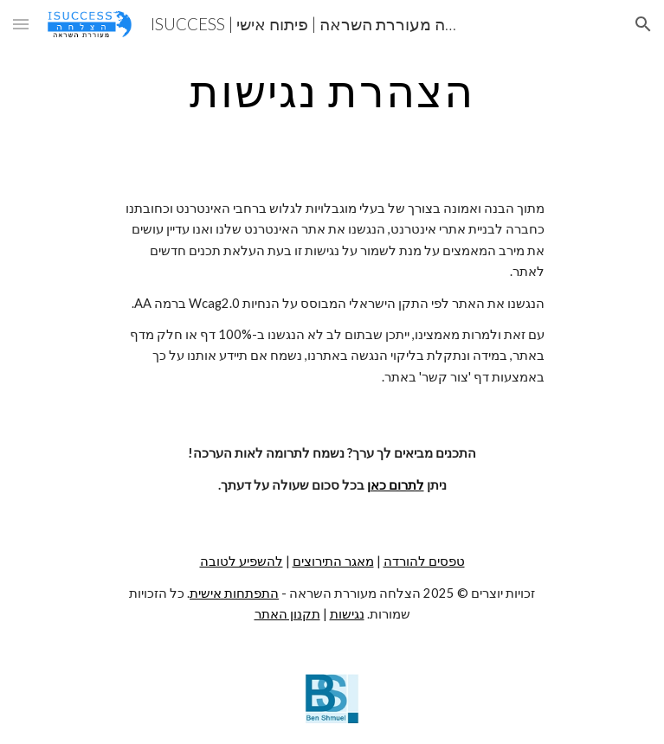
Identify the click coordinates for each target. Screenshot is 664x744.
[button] (21, 24)
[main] (332, 91)
